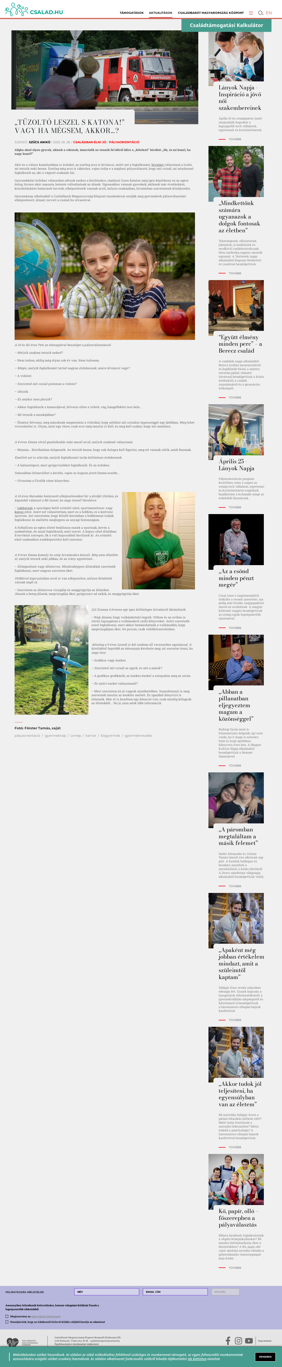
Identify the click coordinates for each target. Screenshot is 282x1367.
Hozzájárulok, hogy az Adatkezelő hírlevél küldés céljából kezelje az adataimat (57, 1321)
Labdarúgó (24, 508)
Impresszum (265, 1340)
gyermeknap (55, 735)
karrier (91, 735)
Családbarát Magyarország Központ (211, 13)
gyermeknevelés (138, 735)
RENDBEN (265, 1356)
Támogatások (132, 13)
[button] (251, 13)
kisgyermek (110, 735)
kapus (20, 512)
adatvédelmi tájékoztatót (46, 1316)
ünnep (75, 735)
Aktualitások (160, 13)
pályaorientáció (27, 735)
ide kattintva (197, 1359)
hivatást (157, 165)
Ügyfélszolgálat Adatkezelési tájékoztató (77, 1343)
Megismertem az (35, 1316)
